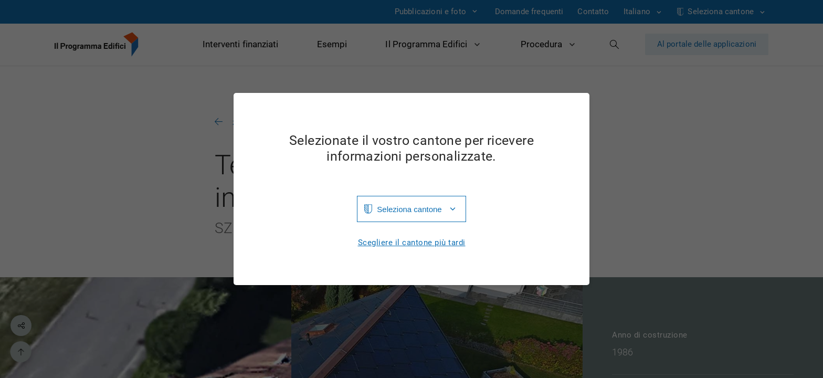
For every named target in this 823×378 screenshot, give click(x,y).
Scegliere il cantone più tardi (412, 243)
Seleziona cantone (409, 209)
